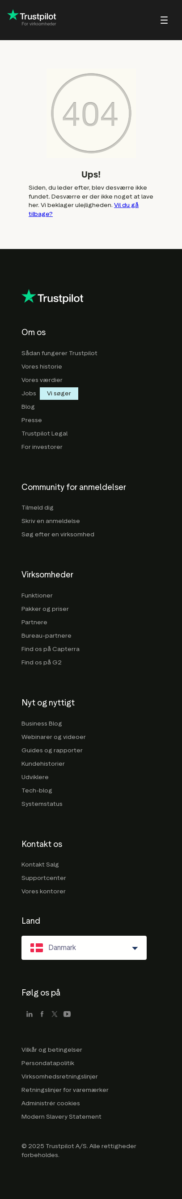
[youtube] (67, 1014)
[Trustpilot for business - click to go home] (31, 20)
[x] (54, 1014)
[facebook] (42, 1014)
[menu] (152, 20)
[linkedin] (29, 1014)
